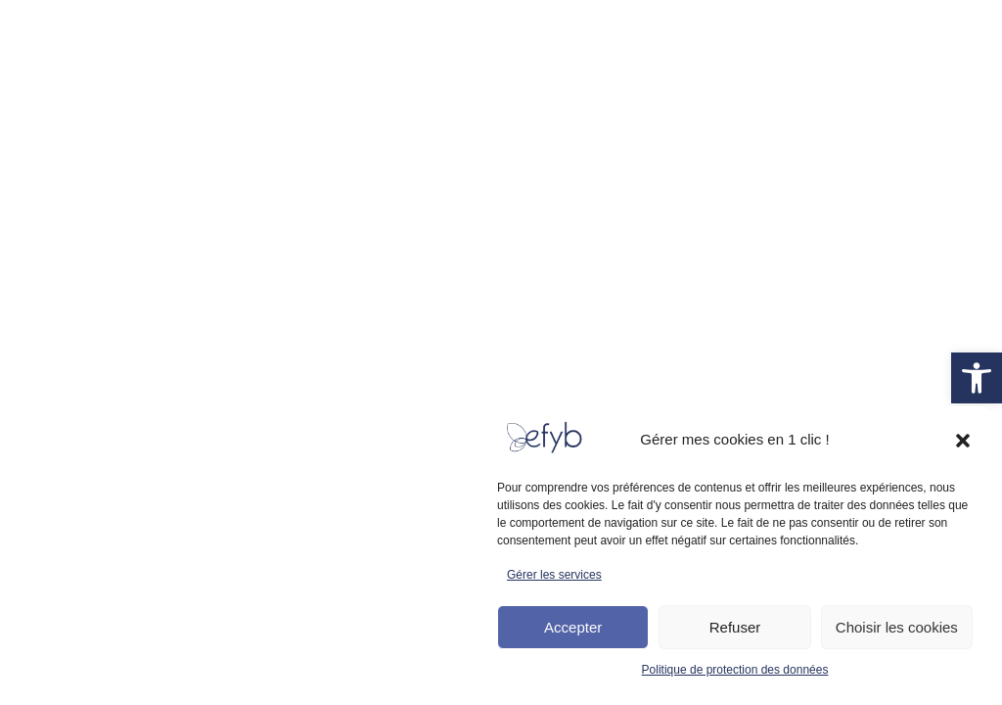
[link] (976, 377)
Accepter (573, 627)
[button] (963, 440)
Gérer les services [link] (554, 575)
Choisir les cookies (897, 627)
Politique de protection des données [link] (735, 670)
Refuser (735, 627)
